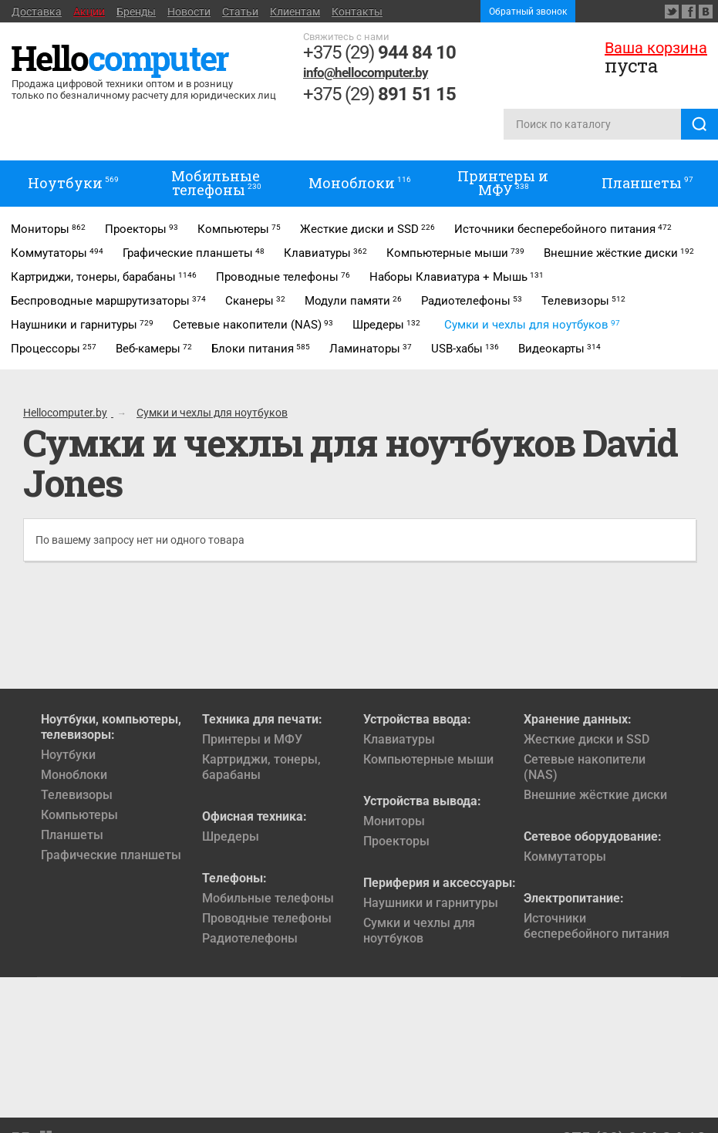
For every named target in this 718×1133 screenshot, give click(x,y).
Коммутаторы (565, 856)
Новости (189, 11)
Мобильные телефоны (268, 898)
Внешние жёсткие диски (595, 794)
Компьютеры (79, 815)
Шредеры (230, 836)
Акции (89, 11)
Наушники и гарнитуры (430, 902)
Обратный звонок (528, 11)
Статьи (240, 11)
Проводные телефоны (267, 918)
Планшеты (72, 835)
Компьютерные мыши (428, 759)
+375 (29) (379, 52)
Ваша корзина (656, 48)
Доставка (37, 11)
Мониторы (394, 821)
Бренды (136, 11)
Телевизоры (77, 794)
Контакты (357, 11)
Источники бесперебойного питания (596, 926)
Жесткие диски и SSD (586, 739)
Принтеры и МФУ (252, 739)
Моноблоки (74, 774)
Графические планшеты (111, 855)
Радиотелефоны (250, 938)
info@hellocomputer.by (365, 72)
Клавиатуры (399, 739)
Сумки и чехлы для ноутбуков (419, 931)
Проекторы (396, 841)
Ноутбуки (68, 754)
